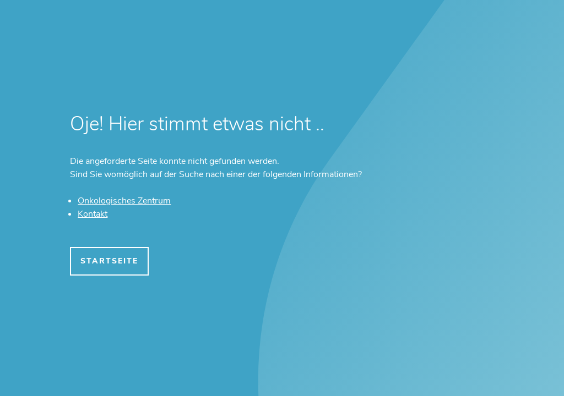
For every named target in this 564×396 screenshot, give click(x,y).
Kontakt (92, 214)
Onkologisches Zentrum (124, 201)
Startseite (109, 261)
